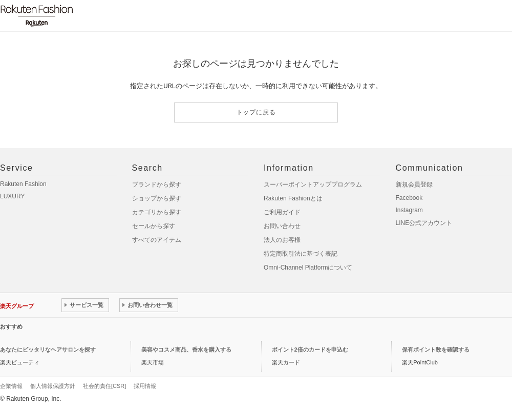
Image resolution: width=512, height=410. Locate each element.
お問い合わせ (282, 226)
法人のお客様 (282, 239)
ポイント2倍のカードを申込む (310, 349)
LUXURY (12, 196)
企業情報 (11, 386)
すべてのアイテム (156, 239)
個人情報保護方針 (52, 386)
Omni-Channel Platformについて (308, 267)
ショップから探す (156, 198)
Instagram (409, 210)
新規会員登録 (414, 184)
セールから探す (153, 226)
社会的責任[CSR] (104, 386)
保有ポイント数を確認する (436, 349)
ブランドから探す (156, 184)
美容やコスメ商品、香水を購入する (186, 349)
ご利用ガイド (282, 212)
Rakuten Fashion (23, 184)
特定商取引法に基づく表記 (300, 253)
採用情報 (145, 386)
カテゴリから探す (156, 212)
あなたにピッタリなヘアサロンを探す (48, 349)
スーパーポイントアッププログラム (313, 184)
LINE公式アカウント (424, 223)
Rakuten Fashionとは (293, 198)
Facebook (409, 197)
